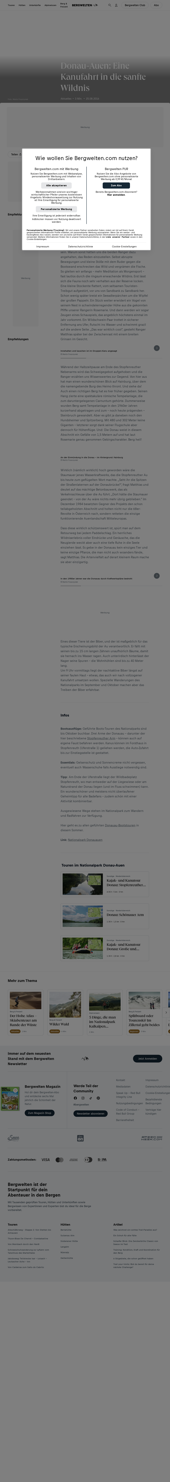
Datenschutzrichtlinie (80, 246)
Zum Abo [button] (116, 185)
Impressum (42, 246)
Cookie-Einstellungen (124, 246)
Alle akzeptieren (56, 185)
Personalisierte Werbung (56, 209)
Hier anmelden (116, 194)
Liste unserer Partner (118, 237)
